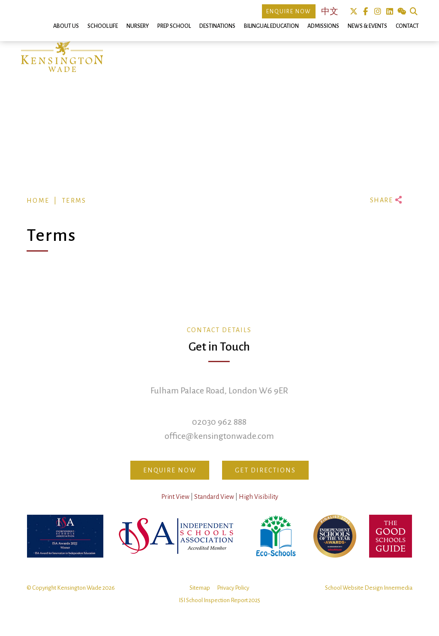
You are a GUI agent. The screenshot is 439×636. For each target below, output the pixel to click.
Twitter (353, 11)
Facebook (365, 11)
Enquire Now (288, 12)
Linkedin (389, 11)
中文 (329, 11)
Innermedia (398, 598)
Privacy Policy (233, 598)
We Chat (401, 11)
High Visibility (258, 507)
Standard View (214, 507)
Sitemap (199, 598)
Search (413, 11)
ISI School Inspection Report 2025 (219, 610)
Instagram (377, 11)
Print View (175, 507)
